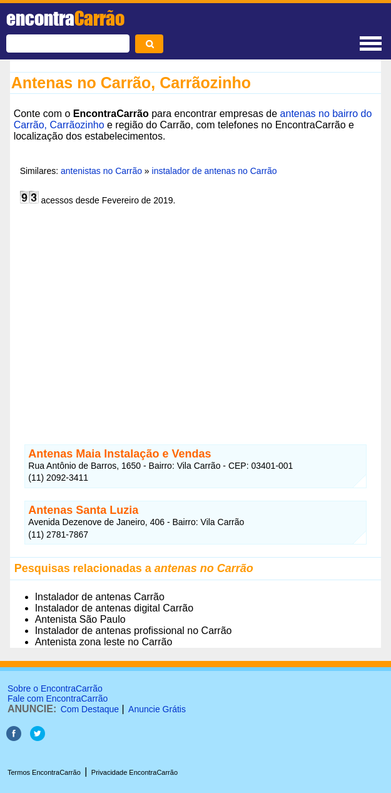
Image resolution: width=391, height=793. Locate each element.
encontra (65, 18)
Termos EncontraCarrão (44, 772)
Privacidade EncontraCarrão (134, 772)
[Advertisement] (196, 323)
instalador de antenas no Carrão (214, 171)
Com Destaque (90, 709)
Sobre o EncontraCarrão (55, 688)
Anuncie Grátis (157, 709)
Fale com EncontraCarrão (58, 698)
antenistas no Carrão (100, 171)
